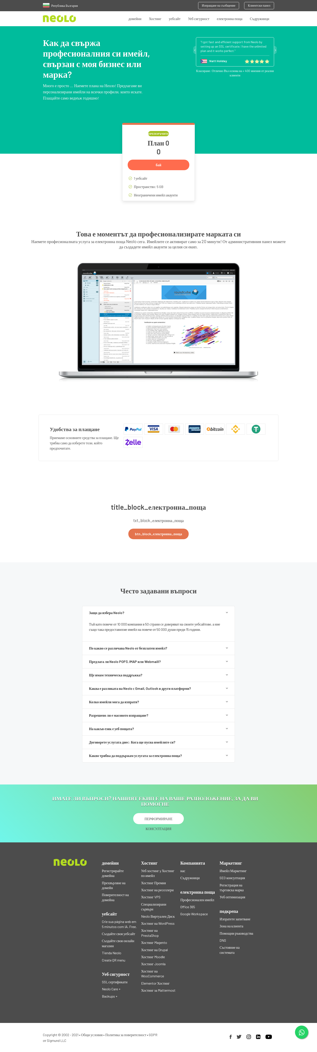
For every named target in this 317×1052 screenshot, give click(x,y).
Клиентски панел (259, 5)
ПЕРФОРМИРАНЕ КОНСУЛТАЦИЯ (158, 820)
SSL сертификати (114, 982)
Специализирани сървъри (153, 906)
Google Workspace (194, 914)
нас (182, 871)
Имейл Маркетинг (233, 871)
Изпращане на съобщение (219, 5)
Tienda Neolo (111, 953)
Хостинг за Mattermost (158, 990)
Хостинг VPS (150, 897)
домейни (134, 19)
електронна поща (229, 19)
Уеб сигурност (198, 19)
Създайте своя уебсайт (118, 934)
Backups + (109, 996)
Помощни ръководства (236, 933)
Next (275, 50)
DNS (222, 940)
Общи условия (92, 1035)
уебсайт (175, 19)
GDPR (153, 1035)
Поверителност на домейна (115, 897)
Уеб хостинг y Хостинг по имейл (157, 873)
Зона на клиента (231, 926)
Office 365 (187, 907)
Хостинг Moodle (153, 957)
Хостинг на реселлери (157, 890)
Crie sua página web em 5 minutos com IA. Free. (119, 923)
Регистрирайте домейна (113, 873)
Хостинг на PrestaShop (150, 932)
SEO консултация (232, 878)
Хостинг (155, 19)
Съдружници (259, 19)
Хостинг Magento (154, 942)
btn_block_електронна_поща (158, 534)
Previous (194, 50)
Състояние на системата (229, 949)
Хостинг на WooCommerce (152, 973)
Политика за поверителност (125, 1035)
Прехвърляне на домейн (113, 885)
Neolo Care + (111, 989)
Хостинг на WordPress (158, 923)
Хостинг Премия (153, 883)
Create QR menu (113, 960)
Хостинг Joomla (153, 964)
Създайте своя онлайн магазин (118, 943)
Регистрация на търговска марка (231, 887)
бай (158, 165)
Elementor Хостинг (155, 983)
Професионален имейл (197, 900)
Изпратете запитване (234, 919)
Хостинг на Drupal (154, 950)
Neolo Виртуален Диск (158, 916)
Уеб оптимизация (232, 897)
